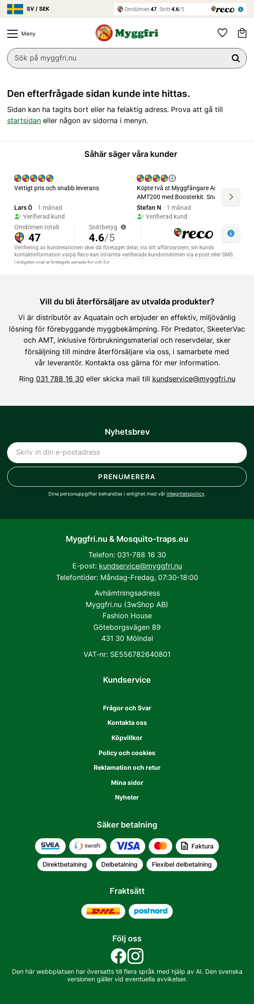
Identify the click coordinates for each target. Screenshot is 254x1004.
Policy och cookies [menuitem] (127, 752)
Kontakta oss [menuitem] (127, 722)
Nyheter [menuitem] (127, 797)
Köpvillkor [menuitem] (127, 737)
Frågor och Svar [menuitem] (127, 708)
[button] (19, 34)
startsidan (24, 120)
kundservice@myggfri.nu (193, 378)
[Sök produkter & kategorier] (127, 58)
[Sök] (236, 58)
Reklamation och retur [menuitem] (127, 767)
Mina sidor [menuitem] (127, 782)
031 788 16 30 (60, 378)
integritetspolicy (185, 494)
